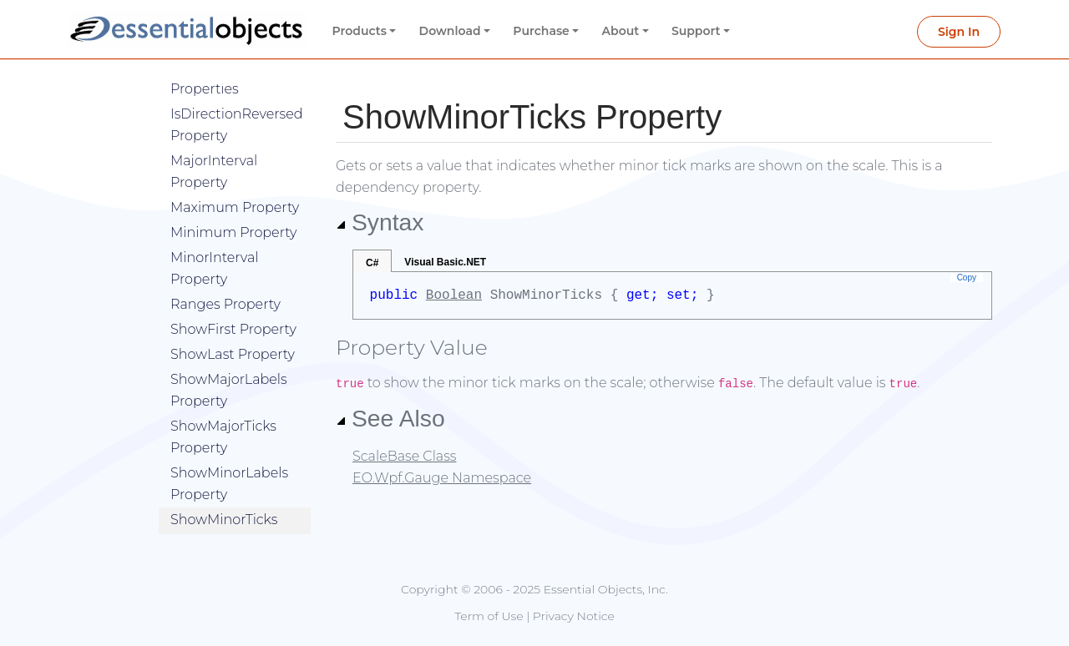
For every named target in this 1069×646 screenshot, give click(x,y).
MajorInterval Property (213, 146)
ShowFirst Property (233, 304)
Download (450, 30)
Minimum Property (233, 207)
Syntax (380, 222)
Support (696, 30)
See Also (390, 418)
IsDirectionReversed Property (236, 100)
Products (359, 30)
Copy (966, 277)
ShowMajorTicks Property (223, 412)
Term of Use (488, 615)
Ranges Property (225, 279)
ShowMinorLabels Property (229, 458)
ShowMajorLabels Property (228, 365)
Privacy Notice (574, 615)
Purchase (541, 30)
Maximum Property (234, 182)
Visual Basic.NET (445, 262)
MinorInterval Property (214, 243)
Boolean (454, 295)
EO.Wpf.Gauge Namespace (441, 478)
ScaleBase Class (404, 456)
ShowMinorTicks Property (223, 505)
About (621, 30)
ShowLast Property (232, 329)
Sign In (959, 31)
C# (372, 263)
